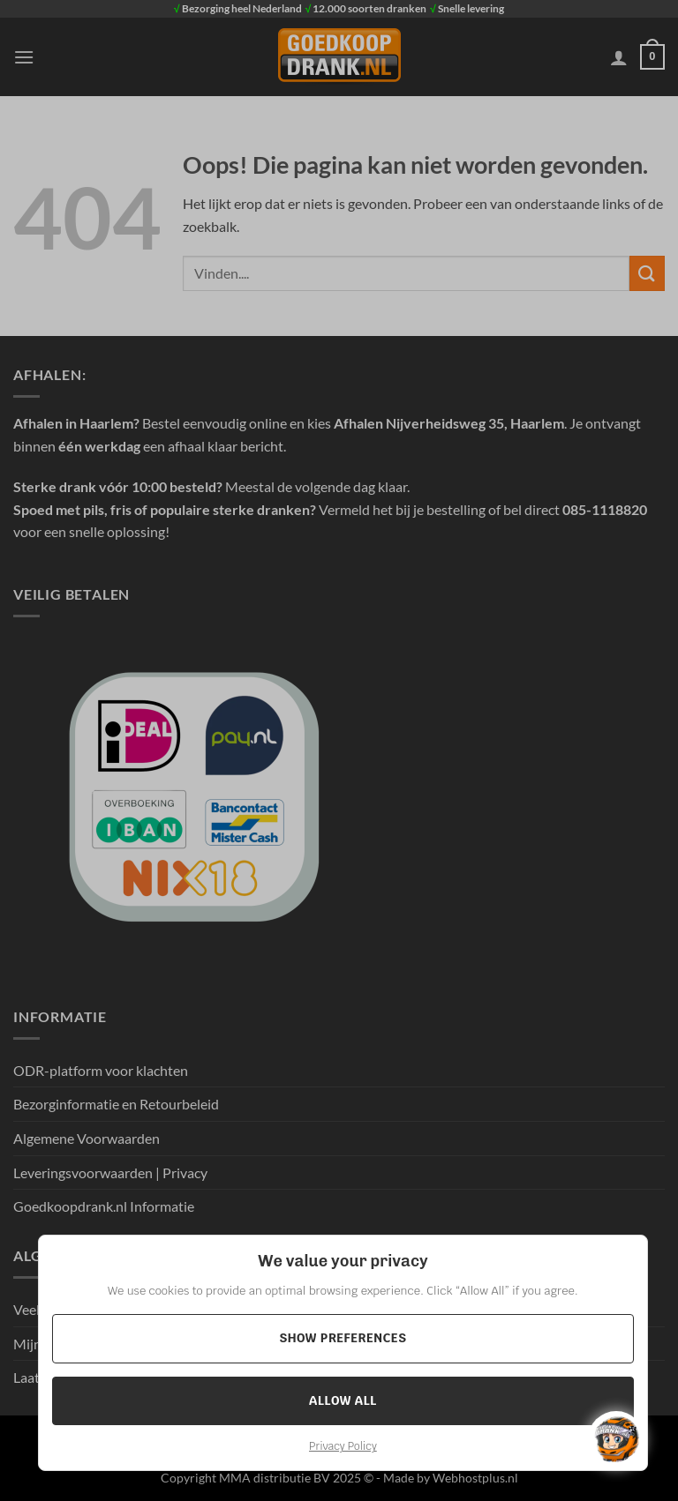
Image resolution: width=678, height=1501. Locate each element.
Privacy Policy (343, 1446)
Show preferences (342, 1338)
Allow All (343, 1400)
